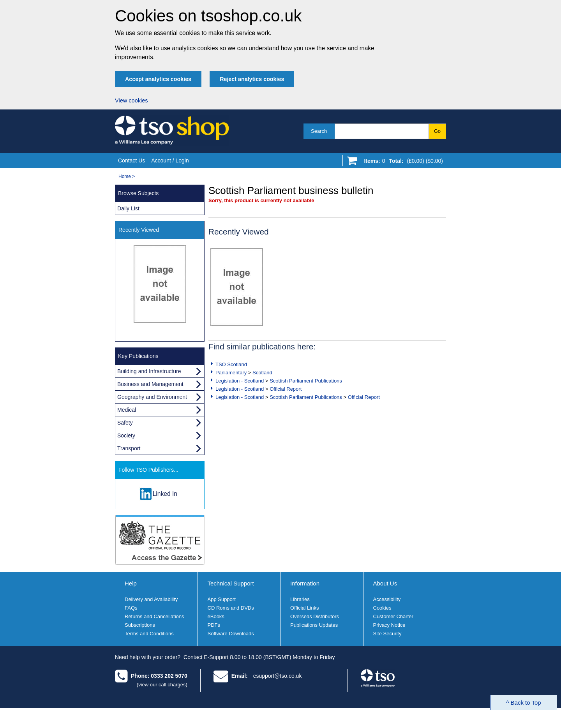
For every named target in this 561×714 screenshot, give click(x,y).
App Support (222, 599)
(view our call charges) (162, 685)
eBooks (216, 616)
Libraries (300, 599)
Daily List (128, 208)
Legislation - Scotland (239, 381)
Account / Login (170, 160)
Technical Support (231, 583)
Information (304, 583)
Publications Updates (314, 625)
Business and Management (150, 384)
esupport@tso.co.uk (277, 676)
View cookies (131, 100)
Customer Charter (393, 616)
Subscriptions (140, 625)
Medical (126, 410)
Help (131, 583)
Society (126, 435)
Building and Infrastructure (149, 371)
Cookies (382, 608)
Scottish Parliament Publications (306, 381)
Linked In (165, 493)
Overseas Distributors (314, 616)
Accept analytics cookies (158, 79)
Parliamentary (231, 373)
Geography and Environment (152, 397)
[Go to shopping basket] (401, 162)
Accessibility (387, 599)
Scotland (262, 373)
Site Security (387, 633)
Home (124, 176)
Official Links (304, 608)
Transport (128, 448)
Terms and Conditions (149, 633)
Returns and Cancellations (154, 616)
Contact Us (131, 160)
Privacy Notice (389, 625)
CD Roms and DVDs (231, 608)
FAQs (131, 608)
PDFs (214, 625)
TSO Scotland (231, 364)
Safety (125, 423)
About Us (385, 583)
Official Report (286, 389)
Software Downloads (231, 633)
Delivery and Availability (151, 599)
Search (319, 131)
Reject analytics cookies (252, 79)
